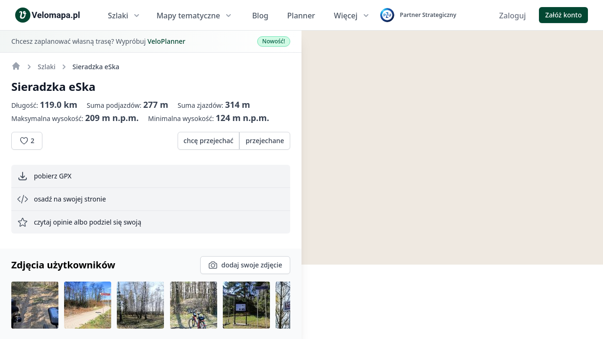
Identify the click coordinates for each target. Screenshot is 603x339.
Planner (301, 15)
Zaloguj (512, 15)
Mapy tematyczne (194, 15)
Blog (260, 15)
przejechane (264, 140)
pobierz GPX (44, 176)
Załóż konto (563, 14)
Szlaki (124, 15)
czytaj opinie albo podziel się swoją (79, 222)
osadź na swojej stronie (61, 199)
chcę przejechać (209, 140)
